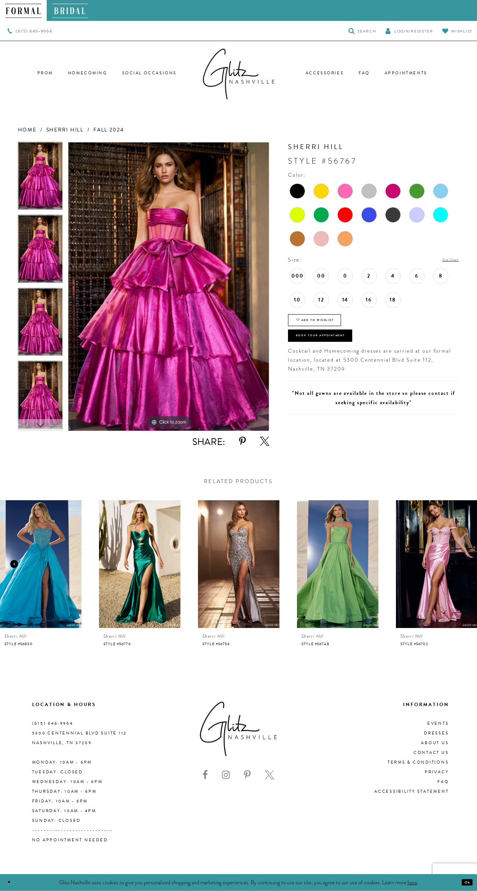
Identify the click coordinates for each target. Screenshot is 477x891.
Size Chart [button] (444, 260)
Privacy (437, 772)
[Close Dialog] (12, 882)
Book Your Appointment (343, 354)
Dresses (436, 733)
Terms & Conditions (418, 762)
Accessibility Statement (411, 791)
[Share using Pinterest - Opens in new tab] (242, 441)
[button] (409, 31)
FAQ (443, 782)
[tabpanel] (40, 178)
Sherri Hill (65, 130)
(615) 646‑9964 (52, 723)
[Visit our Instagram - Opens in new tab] (226, 775)
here (412, 882)
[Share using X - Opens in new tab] (264, 441)
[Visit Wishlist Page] (457, 31)
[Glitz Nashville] (239, 74)
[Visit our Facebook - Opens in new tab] (205, 775)
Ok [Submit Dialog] (464, 882)
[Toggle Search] (362, 31)
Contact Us (431, 752)
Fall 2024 (108, 130)
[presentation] (40, 564)
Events (438, 723)
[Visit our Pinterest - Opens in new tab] (247, 775)
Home (27, 130)
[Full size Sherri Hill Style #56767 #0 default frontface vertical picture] (168, 286)
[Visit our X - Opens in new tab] (269, 775)
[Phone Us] (29, 31)
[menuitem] (23, 10)
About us (435, 743)
